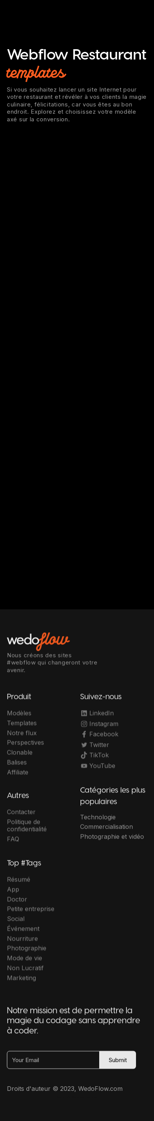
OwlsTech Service (85, 1097)
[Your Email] (53, 1064)
